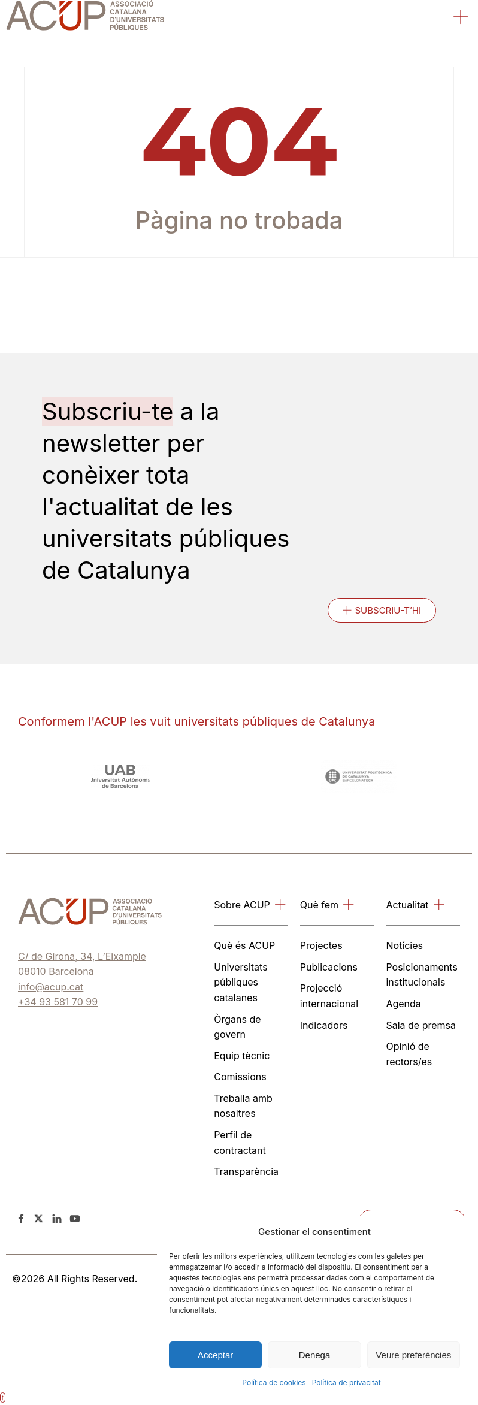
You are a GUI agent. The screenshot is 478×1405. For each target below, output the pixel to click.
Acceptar (215, 1355)
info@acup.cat (50, 987)
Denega (315, 1355)
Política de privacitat (346, 1382)
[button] (461, 18)
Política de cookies (273, 1382)
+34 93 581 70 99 (58, 1002)
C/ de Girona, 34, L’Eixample (82, 956)
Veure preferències (413, 1355)
